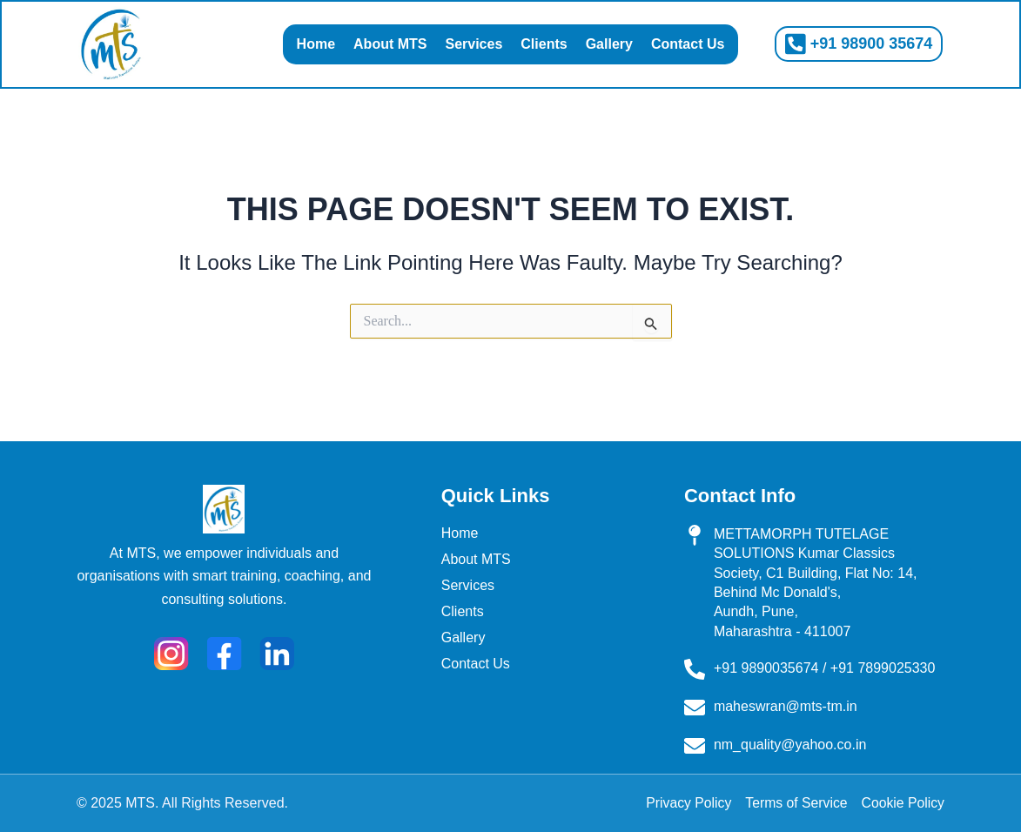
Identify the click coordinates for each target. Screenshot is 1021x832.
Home (316, 44)
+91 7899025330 (883, 668)
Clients (544, 44)
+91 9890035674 (766, 668)
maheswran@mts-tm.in (785, 706)
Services (473, 44)
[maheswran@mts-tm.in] (694, 707)
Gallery (609, 44)
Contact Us (687, 44)
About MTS (390, 44)
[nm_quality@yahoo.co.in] (694, 745)
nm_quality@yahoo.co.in (790, 744)
